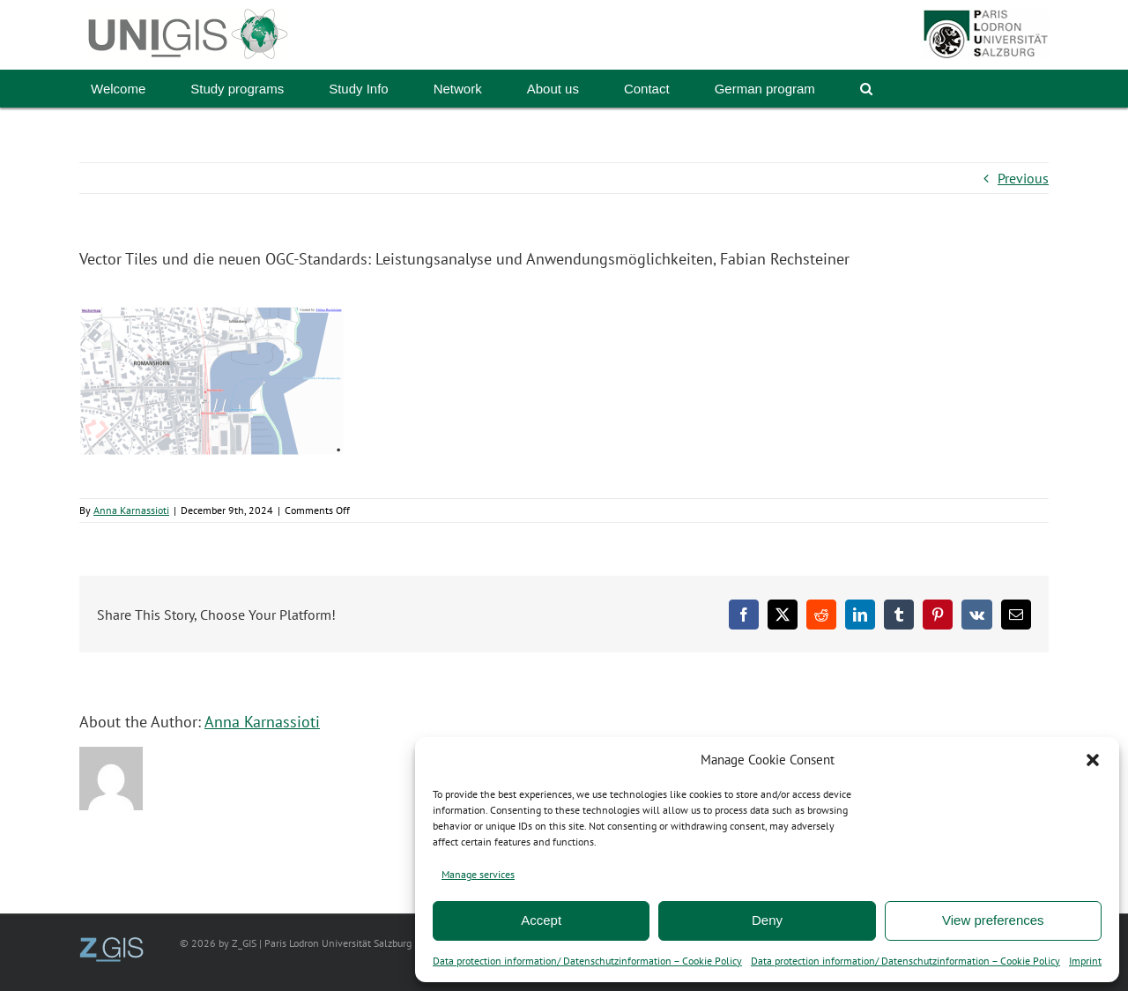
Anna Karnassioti (131, 510)
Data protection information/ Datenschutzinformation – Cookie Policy (587, 960)
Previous (1023, 178)
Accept (541, 920)
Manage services (478, 874)
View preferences (993, 920)
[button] (1093, 760)
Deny (767, 920)
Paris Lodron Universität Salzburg (338, 943)
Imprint (1085, 960)
